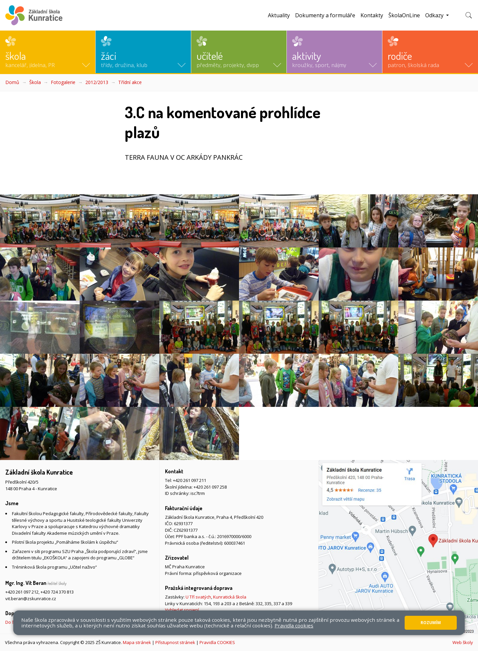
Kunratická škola (229, 597)
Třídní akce (130, 82)
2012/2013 (96, 82)
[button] (47, 52)
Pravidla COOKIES (217, 642)
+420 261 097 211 (189, 480)
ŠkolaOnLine (404, 15)
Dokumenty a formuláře (325, 15)
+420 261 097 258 (210, 487)
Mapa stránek (137, 642)
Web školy (462, 642)
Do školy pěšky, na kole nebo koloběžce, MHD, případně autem (67, 622)
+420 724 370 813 (57, 592)
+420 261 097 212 (22, 592)
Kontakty (371, 15)
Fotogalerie (63, 82)
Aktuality (279, 15)
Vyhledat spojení (182, 610)
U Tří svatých (198, 597)
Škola (35, 82)
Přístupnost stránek (175, 642)
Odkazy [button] (435, 15)
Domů (12, 82)
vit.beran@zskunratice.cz (30, 599)
